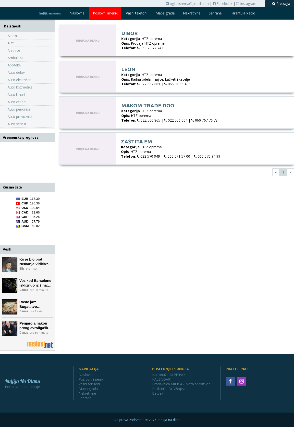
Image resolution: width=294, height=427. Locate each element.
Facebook (222, 3)
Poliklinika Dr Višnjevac (170, 388)
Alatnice (14, 50)
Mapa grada (165, 13)
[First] (276, 172)
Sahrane (215, 13)
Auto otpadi (17, 102)
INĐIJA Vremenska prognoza (27, 160)
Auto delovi (16, 72)
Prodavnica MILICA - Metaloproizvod (181, 384)
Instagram (246, 3)
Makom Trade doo (147, 105)
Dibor (129, 33)
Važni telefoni (136, 13)
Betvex (157, 393)
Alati (11, 43)
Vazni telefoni (89, 384)
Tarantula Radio (242, 13)
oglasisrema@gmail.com (187, 3)
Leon (128, 69)
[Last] (290, 172)
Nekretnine (191, 13)
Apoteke (14, 65)
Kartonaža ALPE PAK (168, 374)
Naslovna (77, 13)
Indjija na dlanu (50, 13)
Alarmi (13, 35)
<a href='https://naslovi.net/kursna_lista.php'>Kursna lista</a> (27, 216)
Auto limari (16, 94)
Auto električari (19, 79)
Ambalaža (15, 57)
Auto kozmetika (20, 87)
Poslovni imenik (105, 13)
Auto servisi (17, 124)
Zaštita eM (136, 141)
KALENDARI (161, 379)
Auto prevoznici (20, 116)
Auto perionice (19, 109)
